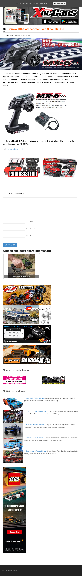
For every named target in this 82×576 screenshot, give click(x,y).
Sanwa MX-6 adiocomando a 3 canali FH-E (36, 29)
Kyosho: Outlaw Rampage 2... (36, 424)
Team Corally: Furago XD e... (36, 451)
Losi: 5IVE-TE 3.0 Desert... (35, 398)
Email (31, 229)
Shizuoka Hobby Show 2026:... (36, 411)
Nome (31, 222)
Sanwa (27, 35)
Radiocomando (20, 35)
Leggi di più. (43, 3)
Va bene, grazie (59, 3)
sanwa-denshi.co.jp (16, 149)
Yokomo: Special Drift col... (35, 438)
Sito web (28, 236)
